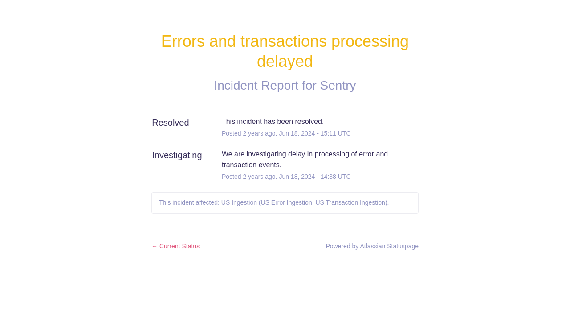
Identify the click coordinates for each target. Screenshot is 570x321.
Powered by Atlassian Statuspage (372, 246)
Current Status (175, 246)
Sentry (338, 85)
